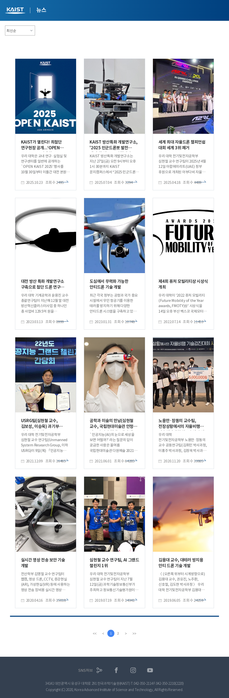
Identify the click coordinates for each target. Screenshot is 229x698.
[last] (135, 633)
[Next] (126, 633)
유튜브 (150, 670)
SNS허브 (85, 670)
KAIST (16, 11)
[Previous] (103, 633)
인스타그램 (133, 670)
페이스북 (116, 670)
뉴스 (41, 10)
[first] (94, 633)
